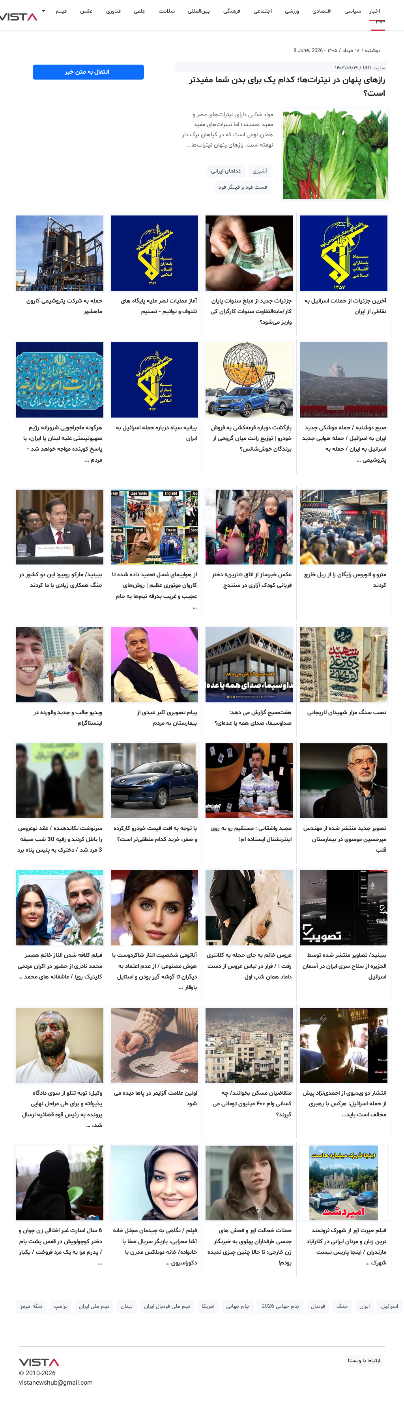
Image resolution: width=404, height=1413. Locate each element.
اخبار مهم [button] (377, 15)
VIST (39, 1360)
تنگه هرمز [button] (31, 1306)
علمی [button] (139, 11)
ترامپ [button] (60, 1306)
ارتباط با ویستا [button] (364, 1361)
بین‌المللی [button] (199, 11)
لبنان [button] (127, 1306)
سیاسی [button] (352, 11)
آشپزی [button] (259, 171)
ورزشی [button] (292, 11)
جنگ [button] (342, 1306)
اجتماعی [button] (263, 11)
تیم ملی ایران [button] (94, 1306)
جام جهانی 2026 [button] (280, 1306)
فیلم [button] (61, 11)
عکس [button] (86, 11)
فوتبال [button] (318, 1306)
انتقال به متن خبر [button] (88, 72)
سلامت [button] (167, 11)
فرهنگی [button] (231, 11)
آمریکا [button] (208, 1306)
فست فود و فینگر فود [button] (243, 187)
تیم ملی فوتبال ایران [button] (167, 1306)
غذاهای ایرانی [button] (226, 171)
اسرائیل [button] (389, 1306)
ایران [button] (364, 1306)
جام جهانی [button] (238, 1306)
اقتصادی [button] (321, 11)
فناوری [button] (113, 11)
